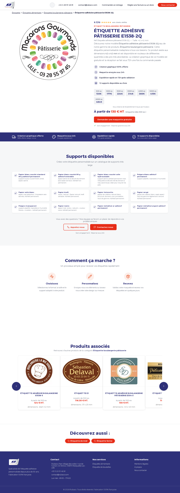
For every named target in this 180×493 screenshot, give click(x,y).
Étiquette (16, 13)
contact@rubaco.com (87, 5)
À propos (138, 467)
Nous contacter (168, 5)
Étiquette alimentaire (32, 13)
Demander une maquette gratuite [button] (114, 119)
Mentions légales (141, 464)
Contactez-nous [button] (103, 227)
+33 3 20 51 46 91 (65, 5)
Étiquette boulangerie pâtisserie (58, 13)
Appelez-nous (76, 227)
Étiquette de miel (77, 441)
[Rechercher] (52, 5)
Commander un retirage (112, 5)
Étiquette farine (103, 441)
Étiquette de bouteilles (102, 467)
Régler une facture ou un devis (141, 5)
